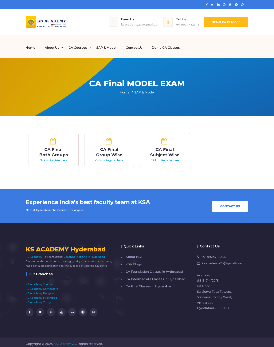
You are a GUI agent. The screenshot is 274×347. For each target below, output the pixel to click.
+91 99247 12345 (187, 24)
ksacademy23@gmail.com (140, 24)
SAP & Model (106, 44)
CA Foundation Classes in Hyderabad (154, 268)
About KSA (134, 253)
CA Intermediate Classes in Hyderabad (155, 275)
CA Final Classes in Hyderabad (149, 283)
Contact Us (230, 202)
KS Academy (34, 253)
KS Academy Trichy (38, 298)
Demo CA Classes (226, 22)
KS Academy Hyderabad (41, 294)
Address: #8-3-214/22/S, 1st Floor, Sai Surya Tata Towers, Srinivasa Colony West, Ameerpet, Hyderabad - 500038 (214, 288)
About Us (52, 44)
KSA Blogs (134, 260)
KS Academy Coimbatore (42, 285)
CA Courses (77, 44)
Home (30, 44)
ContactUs (134, 44)
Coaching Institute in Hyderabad (84, 253)
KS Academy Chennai (39, 280)
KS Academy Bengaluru (41, 289)
